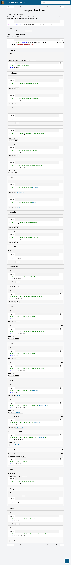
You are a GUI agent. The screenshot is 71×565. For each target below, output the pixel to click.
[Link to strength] (11, 509)
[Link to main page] (13, 2)
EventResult (36, 390)
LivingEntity (36, 187)
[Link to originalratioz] (14, 267)
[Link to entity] (10, 177)
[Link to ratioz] (10, 343)
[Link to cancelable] (12, 73)
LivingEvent (28, 31)
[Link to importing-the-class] (16, 14)
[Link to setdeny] (11, 489)
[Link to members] (12, 50)
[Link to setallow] (11, 450)
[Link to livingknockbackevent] (35, 10)
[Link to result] (10, 380)
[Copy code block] (62, 21)
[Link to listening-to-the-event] (17, 34)
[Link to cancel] (10, 53)
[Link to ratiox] (10, 306)
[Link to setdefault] (12, 469)
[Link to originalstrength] (15, 287)
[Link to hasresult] (12, 212)
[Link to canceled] (11, 108)
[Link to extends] (11, 28)
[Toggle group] (62, 53)
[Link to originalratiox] (14, 247)
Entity (34, 202)
